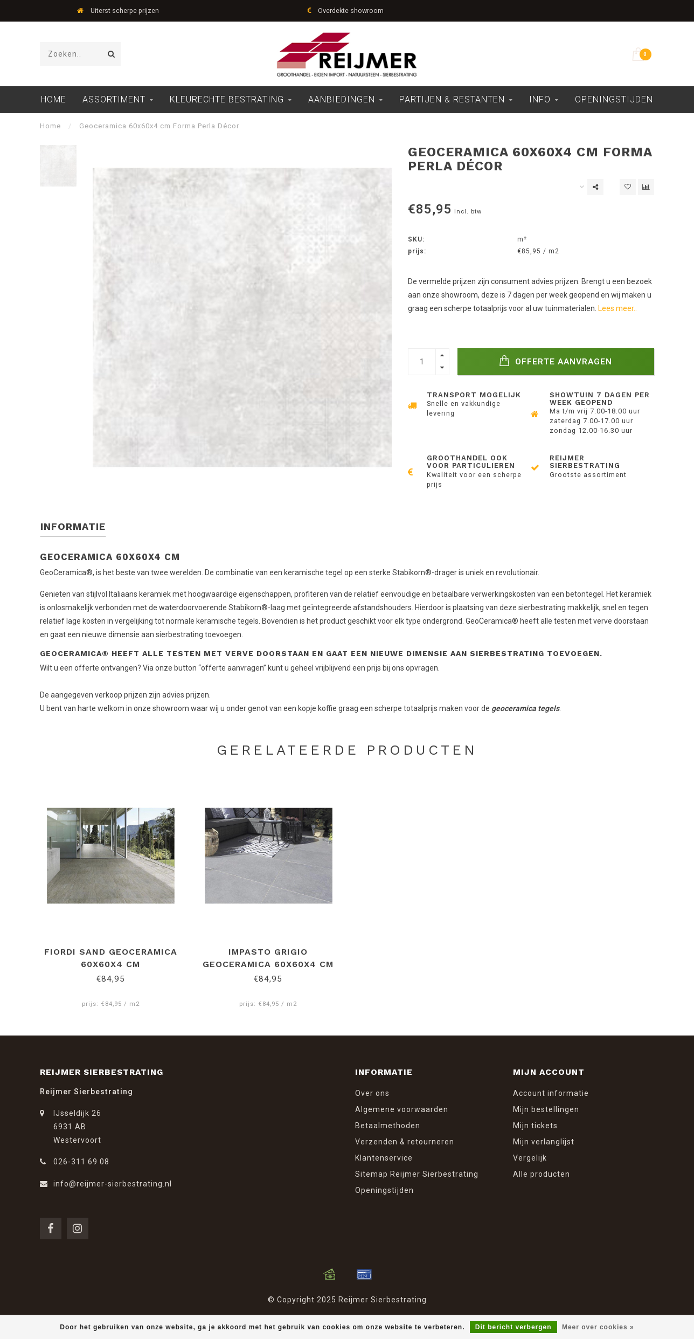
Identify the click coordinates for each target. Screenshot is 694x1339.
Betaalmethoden (387, 1125)
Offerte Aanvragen (555, 361)
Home (53, 99)
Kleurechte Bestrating (227, 99)
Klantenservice (384, 1158)
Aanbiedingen (341, 99)
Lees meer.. (617, 308)
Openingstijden (614, 99)
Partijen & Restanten (452, 99)
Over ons (372, 1093)
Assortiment (113, 99)
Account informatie (551, 1093)
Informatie (73, 526)
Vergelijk (530, 1158)
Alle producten (541, 1174)
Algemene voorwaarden (401, 1109)
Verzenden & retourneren (404, 1141)
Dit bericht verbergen (513, 1327)
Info (540, 99)
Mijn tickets (535, 1125)
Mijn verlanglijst (543, 1141)
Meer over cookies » (598, 1327)
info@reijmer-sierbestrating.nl (112, 1183)
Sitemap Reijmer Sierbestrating (416, 1174)
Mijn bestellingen (546, 1109)
